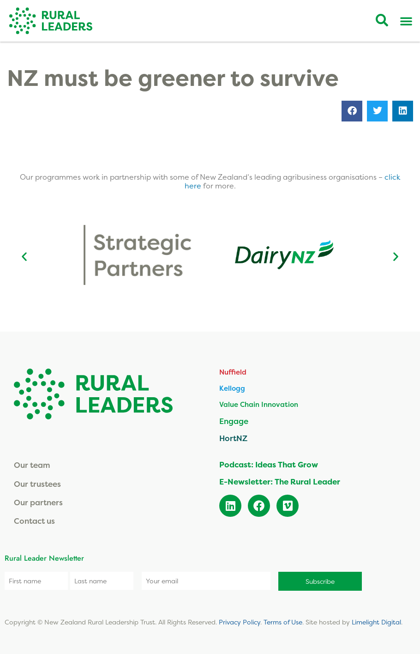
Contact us (34, 520)
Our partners (38, 502)
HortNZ (233, 438)
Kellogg (232, 388)
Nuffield (232, 372)
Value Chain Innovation (258, 404)
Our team (32, 465)
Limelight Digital (376, 622)
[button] (352, 111)
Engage (233, 421)
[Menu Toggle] (406, 20)
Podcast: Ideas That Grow (268, 464)
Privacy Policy (239, 622)
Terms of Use (283, 622)
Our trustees (37, 483)
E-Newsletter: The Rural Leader (279, 481)
